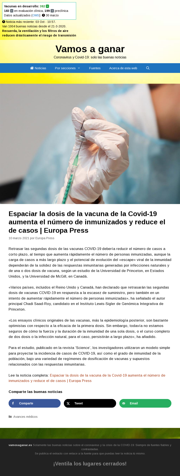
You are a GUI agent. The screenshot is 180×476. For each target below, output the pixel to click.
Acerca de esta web (123, 68)
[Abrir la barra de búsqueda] (148, 68)
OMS (35, 15)
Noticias (38, 68)
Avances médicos (25, 416)
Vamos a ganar (90, 48)
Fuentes (95, 68)
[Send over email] (145, 403)
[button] (80, 68)
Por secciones (70, 68)
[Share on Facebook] (35, 403)
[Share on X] (90, 403)
